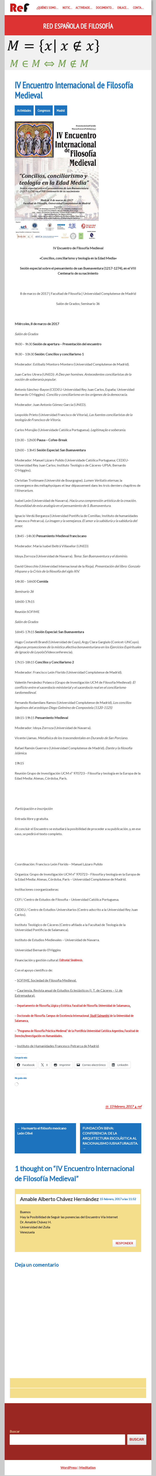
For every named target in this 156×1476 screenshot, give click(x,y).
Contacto (139, 7)
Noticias (68, 7)
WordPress (68, 1468)
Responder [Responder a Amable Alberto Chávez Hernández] (124, 1244)
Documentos (104, 7)
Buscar (15, 1432)
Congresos (44, 110)
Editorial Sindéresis (70, 960)
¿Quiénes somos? (48, 7)
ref (139, 1106)
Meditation (87, 1468)
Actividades (83, 7)
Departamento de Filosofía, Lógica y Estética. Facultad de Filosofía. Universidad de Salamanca (73, 1005)
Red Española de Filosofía (78, 26)
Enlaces (122, 7)
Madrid (61, 110)
